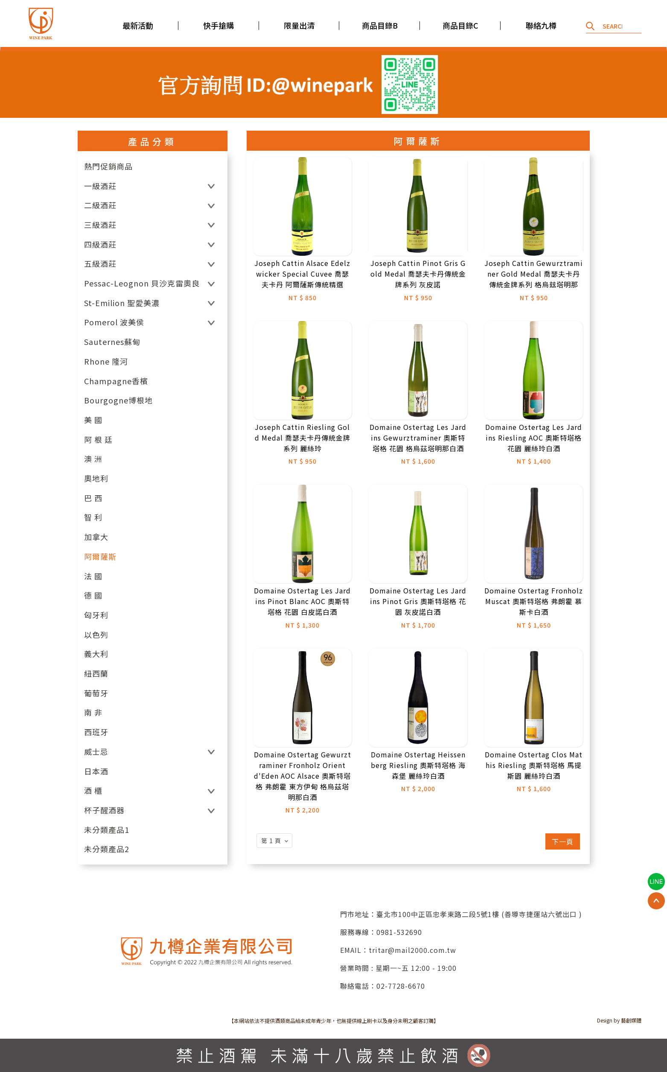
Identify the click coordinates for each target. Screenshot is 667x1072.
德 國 (93, 595)
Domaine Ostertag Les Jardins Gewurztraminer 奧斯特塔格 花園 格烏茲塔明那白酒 (418, 437)
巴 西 (93, 498)
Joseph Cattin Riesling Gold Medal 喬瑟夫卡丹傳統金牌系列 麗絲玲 (302, 437)
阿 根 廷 (98, 439)
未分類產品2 (106, 849)
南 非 (93, 712)
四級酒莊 (100, 244)
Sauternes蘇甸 (112, 341)
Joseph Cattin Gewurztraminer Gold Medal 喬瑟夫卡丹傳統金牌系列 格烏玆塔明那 (533, 273)
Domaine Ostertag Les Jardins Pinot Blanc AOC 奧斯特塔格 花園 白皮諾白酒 (302, 601)
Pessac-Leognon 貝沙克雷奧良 (142, 283)
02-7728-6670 (400, 986)
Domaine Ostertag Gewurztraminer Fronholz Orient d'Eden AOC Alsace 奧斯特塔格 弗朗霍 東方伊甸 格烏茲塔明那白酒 (302, 775)
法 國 (93, 576)
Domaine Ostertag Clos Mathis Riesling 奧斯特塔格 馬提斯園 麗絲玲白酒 (534, 765)
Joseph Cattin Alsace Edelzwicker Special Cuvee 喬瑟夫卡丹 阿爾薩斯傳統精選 (302, 273)
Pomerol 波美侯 (114, 322)
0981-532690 (399, 932)
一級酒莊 (100, 186)
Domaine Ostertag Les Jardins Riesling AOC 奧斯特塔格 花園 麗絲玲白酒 (533, 437)
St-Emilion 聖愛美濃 (122, 303)
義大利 (96, 653)
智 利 (93, 517)
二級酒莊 (100, 205)
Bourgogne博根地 (118, 400)
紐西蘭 (96, 673)
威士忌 (96, 751)
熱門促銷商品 (108, 166)
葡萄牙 (96, 693)
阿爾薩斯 (100, 556)
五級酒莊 (100, 263)
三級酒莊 (100, 224)
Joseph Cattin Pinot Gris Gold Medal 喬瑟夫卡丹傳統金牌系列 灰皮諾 (418, 273)
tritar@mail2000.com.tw (412, 950)
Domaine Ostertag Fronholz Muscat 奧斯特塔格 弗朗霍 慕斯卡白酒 (533, 601)
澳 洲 (93, 458)
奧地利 (96, 478)
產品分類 (152, 141)
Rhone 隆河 (106, 361)
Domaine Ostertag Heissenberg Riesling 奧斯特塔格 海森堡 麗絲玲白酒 (418, 765)
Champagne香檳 (116, 381)
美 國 (93, 420)
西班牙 (96, 732)
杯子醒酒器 (104, 810)
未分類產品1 (106, 829)
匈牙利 (96, 615)
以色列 (96, 634)
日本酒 (96, 771)
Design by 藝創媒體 (619, 1020)
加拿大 (96, 537)
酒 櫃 (93, 790)
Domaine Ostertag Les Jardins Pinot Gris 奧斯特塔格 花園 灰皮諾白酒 (418, 601)
